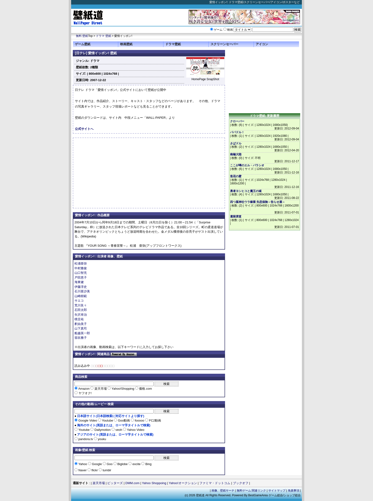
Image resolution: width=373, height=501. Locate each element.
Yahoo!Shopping (123, 388)
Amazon (84, 388)
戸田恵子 (80, 277)
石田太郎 (80, 310)
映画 (230, 29)
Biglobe (123, 464)
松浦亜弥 (80, 263)
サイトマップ (276, 490)
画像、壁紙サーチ (222, 490)
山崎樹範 (80, 296)
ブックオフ (240, 483)
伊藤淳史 (80, 287)
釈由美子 (80, 324)
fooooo (139, 420)
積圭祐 (79, 319)
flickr (95, 470)
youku (101, 439)
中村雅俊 (80, 268)
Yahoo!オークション (183, 483)
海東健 (79, 282)
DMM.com (132, 483)
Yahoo (83, 464)
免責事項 (293, 490)
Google (97, 464)
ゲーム (218, 29)
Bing (148, 464)
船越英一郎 (82, 333)
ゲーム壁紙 (82, 44)
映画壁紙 (126, 44)
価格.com (145, 388)
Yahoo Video (135, 430)
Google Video (88, 420)
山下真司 (80, 328)
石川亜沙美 (82, 291)
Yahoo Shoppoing (154, 483)
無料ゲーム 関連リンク (251, 490)
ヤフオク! (85, 393)
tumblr (106, 470)
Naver (83, 470)
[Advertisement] (115, 173)
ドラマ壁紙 (173, 44)
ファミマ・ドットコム (214, 483)
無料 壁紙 (82, 36)
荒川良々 (80, 305)
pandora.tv (86, 439)
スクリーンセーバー (224, 44)
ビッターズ (115, 483)
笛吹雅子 (80, 337)
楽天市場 (100, 388)
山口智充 (80, 273)
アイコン (262, 44)
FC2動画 (154, 420)
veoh (119, 430)
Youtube (107, 420)
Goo (109, 464)
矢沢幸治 (80, 314)
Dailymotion (102, 430)
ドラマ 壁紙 (103, 36)
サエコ (79, 300)
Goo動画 (124, 420)
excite (136, 464)
